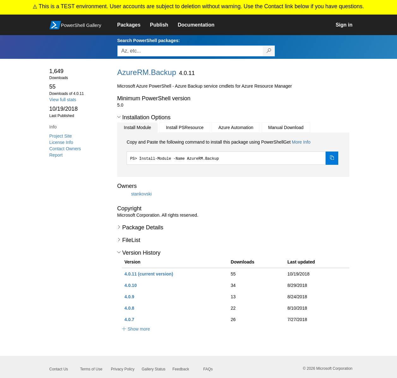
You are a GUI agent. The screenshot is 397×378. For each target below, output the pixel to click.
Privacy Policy (123, 369)
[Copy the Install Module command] (332, 158)
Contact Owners (65, 148)
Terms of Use (91, 369)
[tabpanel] (232, 152)
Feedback (180, 369)
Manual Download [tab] (286, 127)
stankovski (141, 193)
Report (56, 155)
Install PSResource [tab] (184, 127)
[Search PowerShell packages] (269, 51)
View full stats (62, 99)
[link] (133, 25)
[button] (119, 117)
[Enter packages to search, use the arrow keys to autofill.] (190, 51)
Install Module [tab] (137, 127)
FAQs (208, 369)
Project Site (60, 136)
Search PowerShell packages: (148, 40)
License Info (61, 142)
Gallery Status (153, 369)
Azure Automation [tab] (235, 127)
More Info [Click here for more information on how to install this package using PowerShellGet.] (301, 142)
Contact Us (58, 369)
